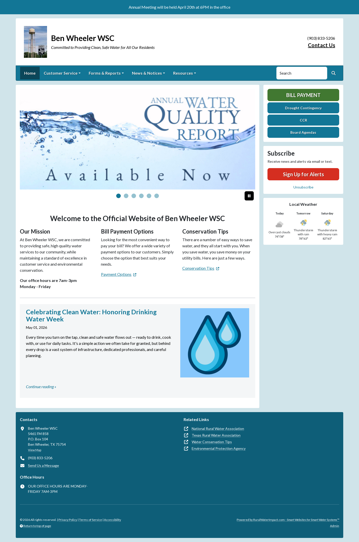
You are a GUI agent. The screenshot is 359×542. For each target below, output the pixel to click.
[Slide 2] (134, 196)
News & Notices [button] (147, 73)
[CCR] (137, 139)
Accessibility (112, 520)
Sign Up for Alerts (303, 174)
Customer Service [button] (61, 73)
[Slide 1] (126, 196)
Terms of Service (90, 520)
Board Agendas (303, 132)
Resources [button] (183, 73)
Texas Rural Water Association (216, 435)
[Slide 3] (141, 196)
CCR (303, 120)
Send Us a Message (43, 465)
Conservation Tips (198, 268)
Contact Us (321, 45)
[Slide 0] (118, 196)
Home (30, 73)
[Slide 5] (156, 196)
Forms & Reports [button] (105, 73)
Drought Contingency (303, 108)
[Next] (237, 139)
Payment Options (116, 274)
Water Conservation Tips (212, 442)
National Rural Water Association (218, 428)
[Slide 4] (149, 196)
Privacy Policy (67, 520)
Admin (334, 526)
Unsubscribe (303, 187)
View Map (34, 450)
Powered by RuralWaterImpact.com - (288, 520)
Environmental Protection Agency (219, 448)
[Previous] (37, 139)
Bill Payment (303, 95)
